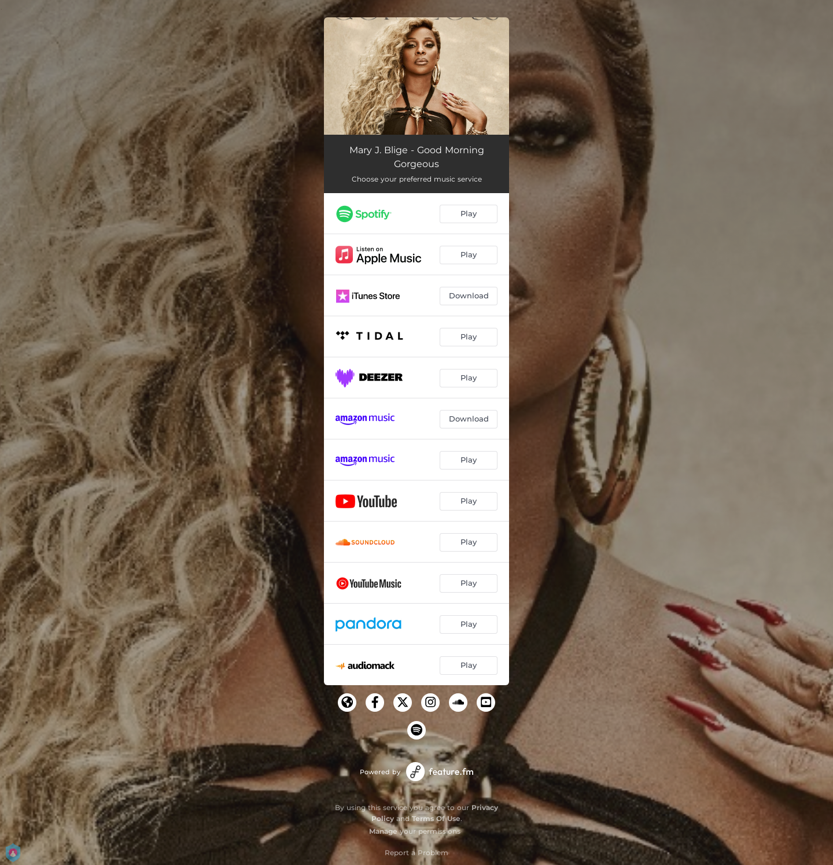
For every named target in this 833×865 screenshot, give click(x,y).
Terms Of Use (436, 818)
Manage (383, 831)
